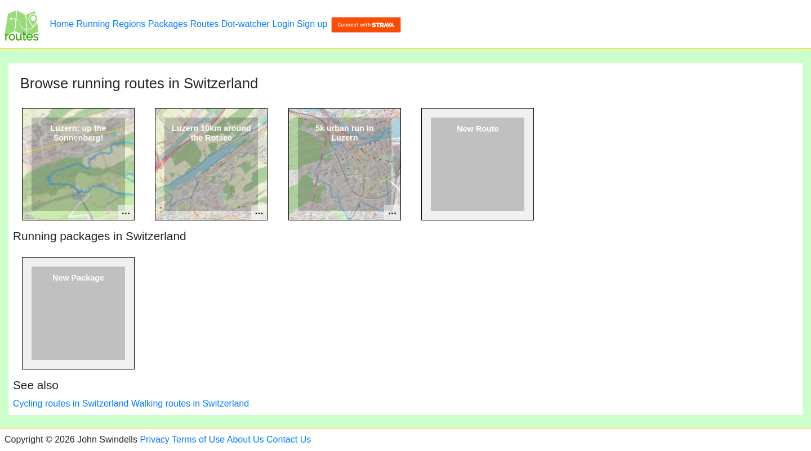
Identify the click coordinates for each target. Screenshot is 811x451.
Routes (204, 24)
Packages (168, 24)
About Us (245, 439)
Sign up (312, 24)
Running (93, 24)
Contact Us (288, 439)
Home (62, 24)
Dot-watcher (245, 24)
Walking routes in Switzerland (190, 403)
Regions (129, 24)
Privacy (154, 439)
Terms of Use (198, 439)
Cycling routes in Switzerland (70, 403)
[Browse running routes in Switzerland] (21, 24)
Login (283, 24)
